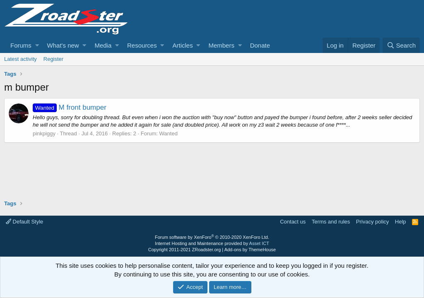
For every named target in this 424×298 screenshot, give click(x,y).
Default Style (24, 222)
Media (102, 45)
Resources (142, 45)
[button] (37, 45)
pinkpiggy (44, 133)
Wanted (168, 133)
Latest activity (20, 59)
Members (221, 45)
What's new (63, 45)
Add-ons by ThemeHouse (250, 249)
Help (400, 222)
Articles (182, 45)
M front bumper (69, 107)
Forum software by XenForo (212, 237)
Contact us (293, 222)
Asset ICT (259, 243)
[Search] (401, 45)
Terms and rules (331, 222)
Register (53, 59)
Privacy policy (372, 222)
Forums (20, 45)
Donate (260, 45)
